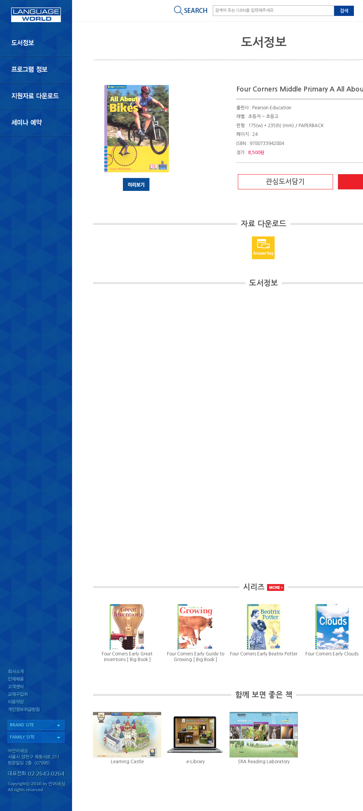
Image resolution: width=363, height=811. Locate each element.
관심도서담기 (285, 181)
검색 (344, 11)
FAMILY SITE (22, 737)
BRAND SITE (22, 725)
